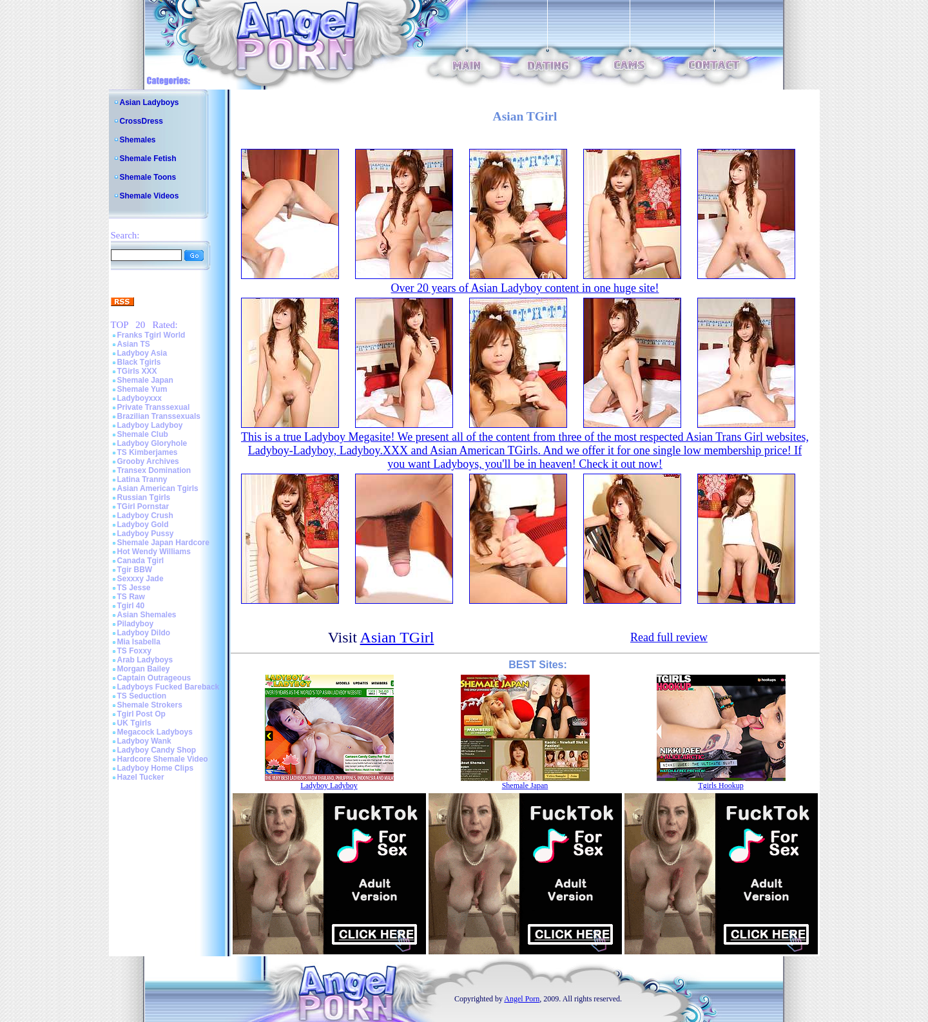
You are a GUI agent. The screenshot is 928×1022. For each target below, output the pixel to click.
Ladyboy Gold (143, 524)
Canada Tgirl (140, 560)
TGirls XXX (137, 371)
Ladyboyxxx (139, 398)
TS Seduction (142, 695)
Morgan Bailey (143, 668)
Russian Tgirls (144, 497)
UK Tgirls (134, 723)
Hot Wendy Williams (154, 551)
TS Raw (131, 596)
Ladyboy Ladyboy (150, 425)
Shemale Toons (148, 177)
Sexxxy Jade (140, 578)
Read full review (669, 637)
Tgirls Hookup (720, 785)
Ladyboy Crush (145, 515)
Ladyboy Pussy (145, 533)
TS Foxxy (134, 650)
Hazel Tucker (140, 777)
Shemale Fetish (148, 158)
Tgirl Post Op (141, 713)
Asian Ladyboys (149, 102)
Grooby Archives (148, 461)
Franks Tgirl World (151, 335)
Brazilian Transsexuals (158, 416)
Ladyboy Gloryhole (152, 443)
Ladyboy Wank (144, 741)
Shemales (138, 139)
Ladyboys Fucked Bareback (168, 686)
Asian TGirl (397, 637)
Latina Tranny (142, 479)
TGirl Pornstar (143, 506)
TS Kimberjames (147, 452)
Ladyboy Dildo (144, 632)
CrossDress (141, 121)
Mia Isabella (138, 641)
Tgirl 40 (131, 605)
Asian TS (133, 344)
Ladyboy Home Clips (155, 768)
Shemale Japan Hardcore (163, 542)
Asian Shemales (147, 614)
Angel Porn (521, 998)
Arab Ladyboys (145, 659)
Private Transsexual (153, 407)
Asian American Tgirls (157, 488)
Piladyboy (135, 623)
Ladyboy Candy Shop (157, 750)
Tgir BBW (135, 569)
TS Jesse (134, 587)
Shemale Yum (142, 389)
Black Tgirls (139, 362)
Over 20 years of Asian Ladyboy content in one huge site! (525, 288)
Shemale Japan (145, 380)
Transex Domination (154, 470)
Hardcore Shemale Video (162, 759)
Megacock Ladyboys (155, 732)
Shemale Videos (149, 195)
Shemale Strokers (149, 704)
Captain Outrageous (154, 677)
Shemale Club (142, 434)
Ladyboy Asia (142, 353)
